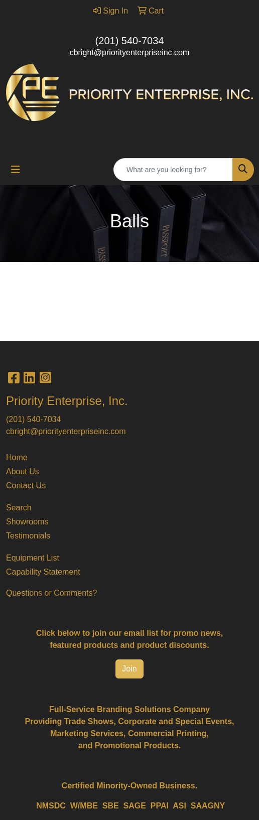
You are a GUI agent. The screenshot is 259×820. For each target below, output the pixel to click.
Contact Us (26, 485)
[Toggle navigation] (15, 170)
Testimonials (28, 535)
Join (129, 668)
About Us (22, 471)
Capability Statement (43, 572)
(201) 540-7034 (129, 40)
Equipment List (32, 558)
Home (17, 457)
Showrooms (27, 521)
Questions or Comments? (51, 593)
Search (19, 507)
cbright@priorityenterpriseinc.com (130, 52)
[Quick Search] (173, 169)
